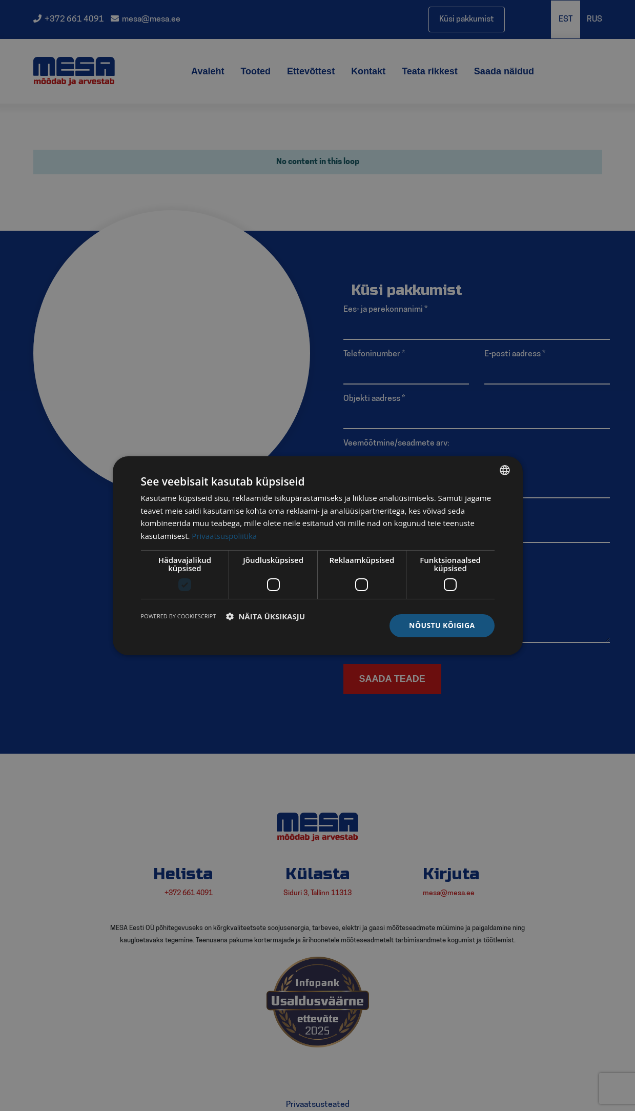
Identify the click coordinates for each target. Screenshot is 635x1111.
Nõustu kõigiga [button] (442, 625)
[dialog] (318, 555)
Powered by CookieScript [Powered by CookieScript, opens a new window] (178, 616)
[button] (265, 616)
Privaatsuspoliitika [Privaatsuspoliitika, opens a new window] (224, 536)
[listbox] (505, 469)
